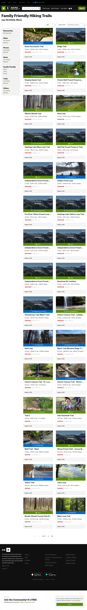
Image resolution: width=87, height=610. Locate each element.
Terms (47, 579)
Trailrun (22, 2)
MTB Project (49, 565)
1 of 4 (43, 536)
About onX (5, 566)
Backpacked (7, 33)
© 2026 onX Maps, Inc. (38, 579)
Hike (14, 2)
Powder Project (71, 560)
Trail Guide (46, 8)
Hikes (5, 69)
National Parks (70, 563)
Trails (5, 71)
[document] (69, 602)
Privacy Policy (77, 600)
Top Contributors (50, 554)
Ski (29, 2)
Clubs (27, 563)
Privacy (53, 579)
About (27, 554)
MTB (9, 2)
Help (26, 557)
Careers (4, 568)
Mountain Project (51, 562)
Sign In (81, 8)
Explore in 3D (28, 56)
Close (70, 604)
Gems (5, 73)
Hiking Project (70, 554)
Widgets (27, 560)
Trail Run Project (71, 557)
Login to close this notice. (27, 602)
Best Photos (55, 8)
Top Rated (6, 40)
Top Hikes (64, 8)
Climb (3, 2)
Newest (5, 43)
